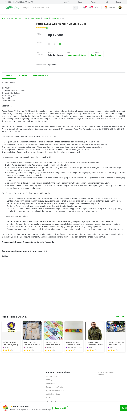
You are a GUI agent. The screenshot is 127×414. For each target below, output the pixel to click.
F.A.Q (48, 398)
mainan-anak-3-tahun (19, 18)
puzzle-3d (55, 18)
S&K (106, 2)
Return (93, 2)
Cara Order (50, 383)
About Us (66, 2)
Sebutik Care (51, 401)
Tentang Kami (51, 376)
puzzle (46, 18)
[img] (84, 7)
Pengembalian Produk (55, 387)
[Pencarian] (52, 8)
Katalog (49, 380)
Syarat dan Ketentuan (55, 390)
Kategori (26, 7)
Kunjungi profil (60, 408)
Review (118, 2)
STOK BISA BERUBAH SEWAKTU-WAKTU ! (19, 2)
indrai (124, 7)
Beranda (5, 18)
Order (80, 2)
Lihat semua (119, 317)
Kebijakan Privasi (53, 394)
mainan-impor (35, 18)
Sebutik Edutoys (113, 7)
